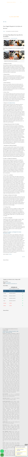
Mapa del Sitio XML (9, 332)
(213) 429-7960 (18, 2)
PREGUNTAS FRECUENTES (14, 0)
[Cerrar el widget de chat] (27, 444)
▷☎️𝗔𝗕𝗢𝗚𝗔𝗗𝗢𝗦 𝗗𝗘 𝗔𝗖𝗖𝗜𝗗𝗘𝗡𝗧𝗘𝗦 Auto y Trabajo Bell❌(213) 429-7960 (14, 10)
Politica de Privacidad (12, 331)
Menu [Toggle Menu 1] (4, 21)
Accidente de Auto (11, 102)
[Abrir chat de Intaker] (16, 456)
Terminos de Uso (5, 331)
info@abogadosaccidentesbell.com (14, 3)
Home (4, 31)
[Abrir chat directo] (25, 444)
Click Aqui (10, 254)
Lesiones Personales (14, 38)
